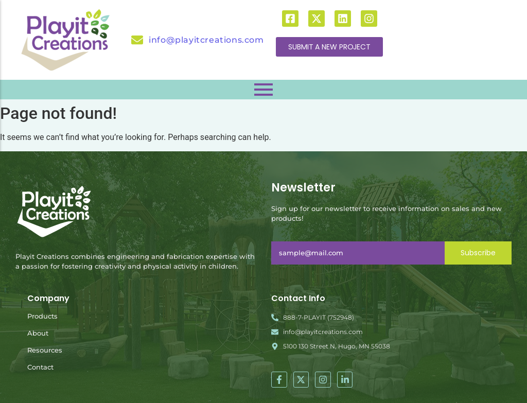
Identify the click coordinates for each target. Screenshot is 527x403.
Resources (44, 350)
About (37, 333)
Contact (40, 367)
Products (42, 316)
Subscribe (478, 253)
